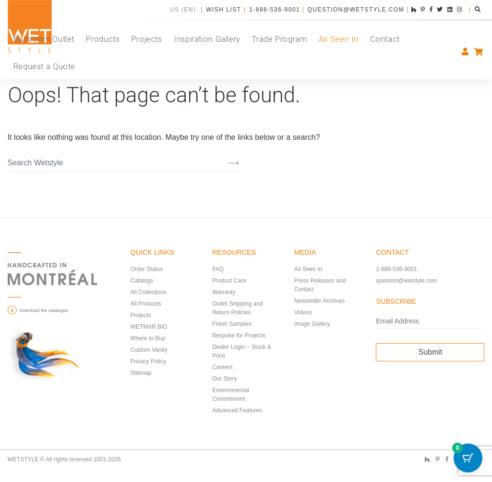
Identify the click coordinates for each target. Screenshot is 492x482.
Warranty (223, 292)
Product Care (229, 280)
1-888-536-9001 (274, 9)
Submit (431, 352)
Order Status (147, 269)
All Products (146, 303)
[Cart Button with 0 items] (468, 458)
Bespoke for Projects (238, 335)
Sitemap (141, 373)
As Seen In (308, 269)
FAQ (218, 269)
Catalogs (142, 280)
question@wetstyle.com (355, 9)
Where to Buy (148, 338)
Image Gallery (312, 324)
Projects (141, 315)
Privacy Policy (149, 361)
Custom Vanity (149, 349)
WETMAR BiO (149, 326)
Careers (222, 367)
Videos (303, 312)
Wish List (223, 9)
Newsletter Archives (319, 300)
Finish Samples (232, 324)
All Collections (149, 292)
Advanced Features (237, 410)
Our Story (224, 378)
